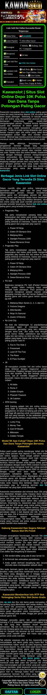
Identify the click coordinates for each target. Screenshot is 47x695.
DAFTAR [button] (11, 691)
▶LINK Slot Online (27, 63)
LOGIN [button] (35, 691)
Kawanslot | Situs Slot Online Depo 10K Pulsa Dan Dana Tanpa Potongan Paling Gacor (24, 682)
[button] (4, 16)
